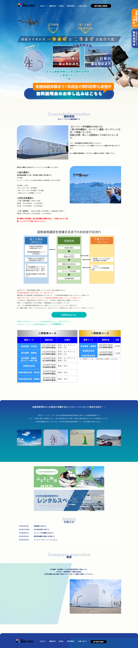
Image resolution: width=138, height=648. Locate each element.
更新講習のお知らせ (40, 526)
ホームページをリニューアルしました (46, 540)
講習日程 (53, 6)
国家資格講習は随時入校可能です (44, 536)
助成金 (61, 6)
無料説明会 (71, 6)
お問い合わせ (82, 6)
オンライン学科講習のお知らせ (44, 533)
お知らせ (43, 6)
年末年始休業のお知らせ (41, 529)
